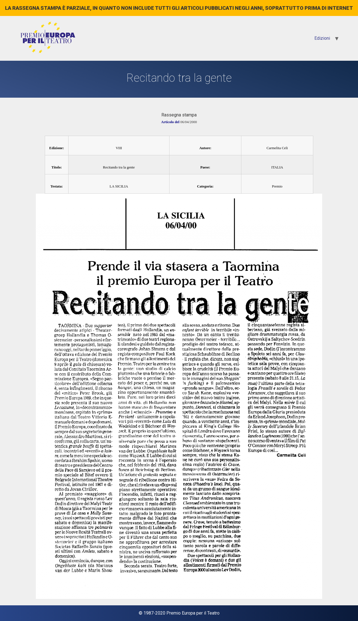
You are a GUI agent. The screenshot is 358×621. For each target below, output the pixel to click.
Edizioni (322, 38)
